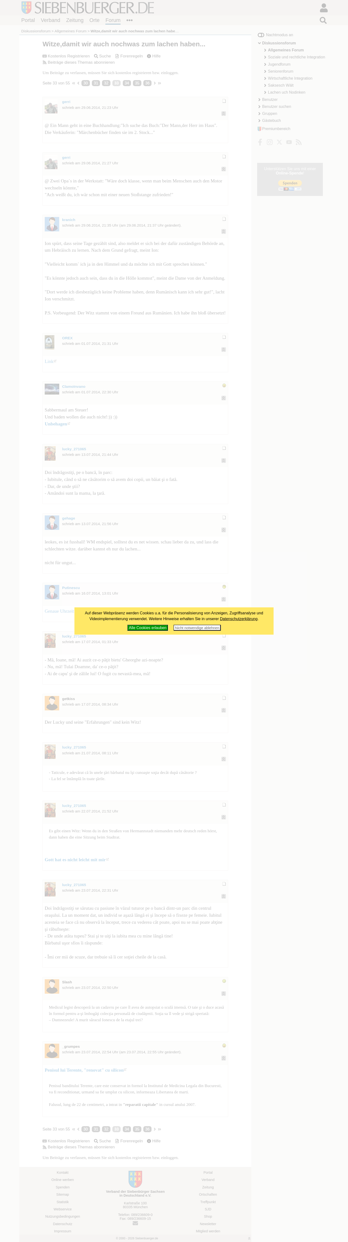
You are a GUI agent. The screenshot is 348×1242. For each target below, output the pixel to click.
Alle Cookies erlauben (148, 628)
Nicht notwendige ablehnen (197, 628)
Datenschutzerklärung (239, 619)
